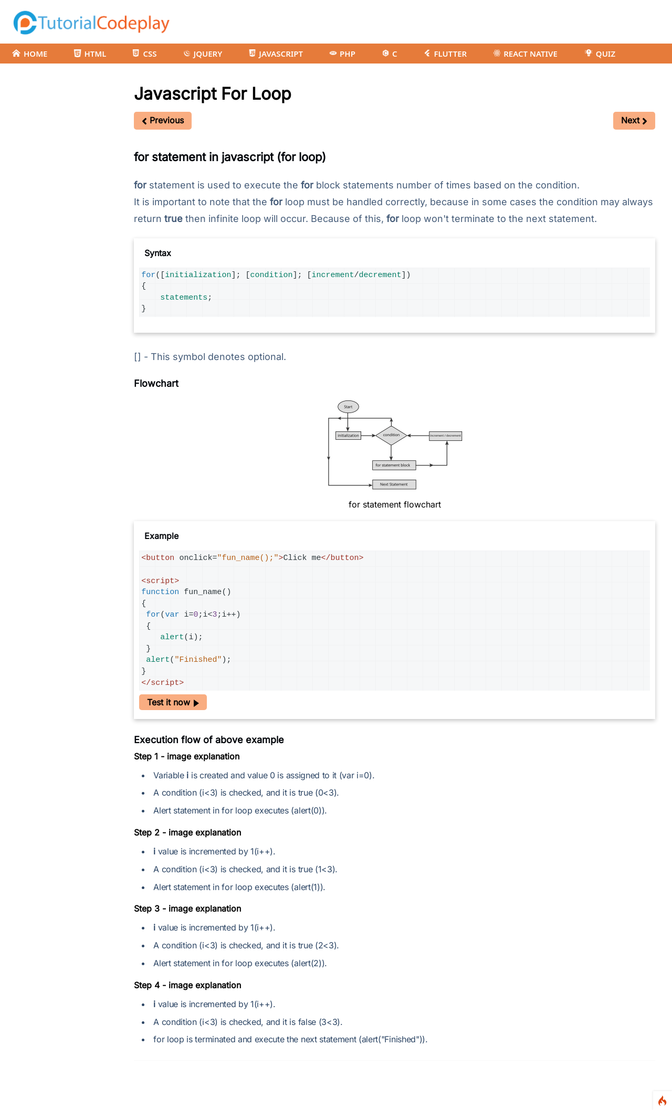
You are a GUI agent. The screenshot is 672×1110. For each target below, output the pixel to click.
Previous (163, 120)
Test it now (173, 702)
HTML (90, 53)
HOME (29, 53)
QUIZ (599, 53)
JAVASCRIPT (275, 53)
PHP (342, 53)
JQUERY (203, 53)
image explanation (203, 756)
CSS (144, 53)
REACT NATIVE (525, 53)
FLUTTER (445, 53)
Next (634, 120)
